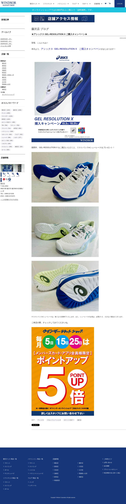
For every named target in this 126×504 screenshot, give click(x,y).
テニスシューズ (9, 473)
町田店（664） (18, 128)
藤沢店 (4, 77)
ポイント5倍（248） (7, 140)
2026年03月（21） (6, 41)
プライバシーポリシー (110, 469)
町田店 (4, 72)
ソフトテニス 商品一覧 (10, 478)
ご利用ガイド (108, 459)
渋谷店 (4, 68)
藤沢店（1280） (17, 110)
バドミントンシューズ (36, 473)
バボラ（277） (18, 137)
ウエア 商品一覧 (33, 478)
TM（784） (5, 125)
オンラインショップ (8, 94)
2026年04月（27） (6, 39)
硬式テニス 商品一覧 (10, 459)
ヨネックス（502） (7, 134)
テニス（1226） (6, 113)
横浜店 (4, 63)
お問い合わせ (108, 462)
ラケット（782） (15, 125)
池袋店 (4, 70)
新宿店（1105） (6, 119)
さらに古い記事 (6, 46)
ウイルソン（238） (7, 146)
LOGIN (119, 4)
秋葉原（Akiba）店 (8, 75)
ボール (7, 470)
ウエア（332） (19, 134)
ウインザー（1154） (7, 116)
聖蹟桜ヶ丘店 (6, 84)
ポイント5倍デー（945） (9, 122)
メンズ (32, 482)
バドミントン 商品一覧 (35, 459)
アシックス (41, 420)
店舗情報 (56, 459)
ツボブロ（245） (6, 143)
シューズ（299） (6, 137)
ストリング (8, 466)
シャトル (32, 470)
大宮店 (4, 79)
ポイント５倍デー (69, 420)
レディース (33, 485)
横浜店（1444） (6, 110)
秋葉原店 (57, 480)
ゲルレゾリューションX (54, 420)
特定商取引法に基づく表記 (112, 473)
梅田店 (4, 89)
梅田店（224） (19, 146)
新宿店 (4, 65)
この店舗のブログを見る (10, 199)
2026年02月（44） (6, 43)
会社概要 (106, 466)
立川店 (4, 82)
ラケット (7, 463)
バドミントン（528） (8, 131)
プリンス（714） (6, 128)
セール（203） (6, 149)
